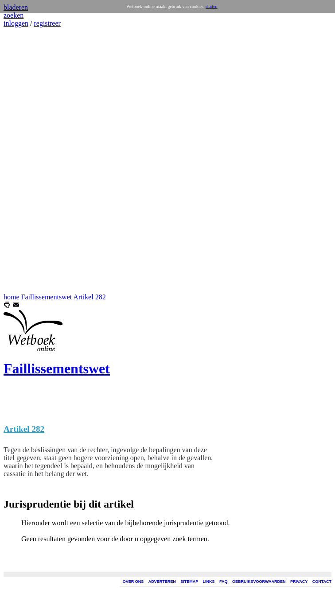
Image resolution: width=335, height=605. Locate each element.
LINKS (209, 581)
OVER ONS (133, 581)
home (11, 297)
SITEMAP (189, 581)
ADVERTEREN (162, 581)
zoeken (13, 15)
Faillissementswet (46, 297)
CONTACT (321, 581)
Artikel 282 (89, 297)
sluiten (212, 6)
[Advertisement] (30, 160)
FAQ (223, 581)
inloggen (16, 23)
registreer (47, 23)
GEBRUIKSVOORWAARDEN (258, 581)
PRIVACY (299, 581)
